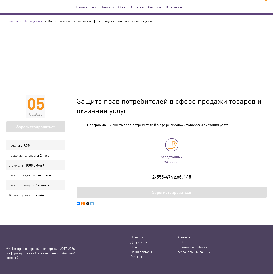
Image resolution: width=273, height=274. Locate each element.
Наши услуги (86, 6)
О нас (122, 6)
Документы (138, 242)
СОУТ (181, 242)
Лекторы (155, 6)
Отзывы (137, 6)
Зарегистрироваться (35, 126)
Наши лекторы (141, 252)
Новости (107, 6)
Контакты (174, 6)
